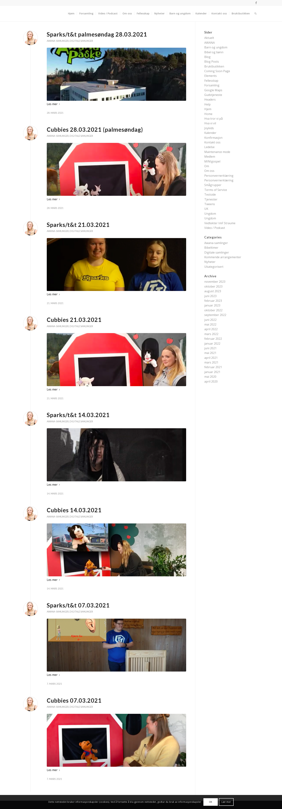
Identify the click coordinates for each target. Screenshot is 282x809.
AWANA (209, 43)
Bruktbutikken (214, 66)
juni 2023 (210, 296)
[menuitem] (71, 13)
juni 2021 (210, 348)
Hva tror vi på (213, 119)
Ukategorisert (213, 267)
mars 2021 (211, 362)
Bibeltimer (211, 248)
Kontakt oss (212, 142)
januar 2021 (212, 372)
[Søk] (255, 13)
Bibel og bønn (213, 52)
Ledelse (209, 147)
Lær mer (226, 801)
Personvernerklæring (218, 176)
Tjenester (210, 199)
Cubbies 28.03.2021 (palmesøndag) (95, 129)
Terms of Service (215, 190)
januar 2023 (212, 305)
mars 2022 (211, 334)
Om (206, 166)
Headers (210, 99)
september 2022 (215, 315)
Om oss (209, 171)
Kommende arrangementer (222, 257)
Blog (207, 57)
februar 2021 (213, 367)
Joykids (209, 128)
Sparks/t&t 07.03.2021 (78, 605)
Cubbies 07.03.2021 (74, 700)
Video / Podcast (214, 228)
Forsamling (211, 85)
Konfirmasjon (213, 138)
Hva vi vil (210, 123)
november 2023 (214, 282)
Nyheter (209, 262)
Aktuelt (209, 38)
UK (206, 209)
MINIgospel (212, 161)
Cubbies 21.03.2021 (74, 319)
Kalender (210, 133)
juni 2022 (210, 320)
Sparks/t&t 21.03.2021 (78, 224)
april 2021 (211, 358)
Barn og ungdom (215, 47)
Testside (210, 194)
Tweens (209, 204)
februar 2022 (213, 339)
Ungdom (210, 214)
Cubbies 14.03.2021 (74, 510)
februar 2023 (213, 301)
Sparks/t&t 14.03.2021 (78, 414)
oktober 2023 (213, 286)
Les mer (54, 104)
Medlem (209, 157)
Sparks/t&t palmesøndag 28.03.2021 (97, 34)
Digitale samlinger (81, 40)
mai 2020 (210, 377)
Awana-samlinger (58, 40)
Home (208, 114)
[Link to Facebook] (256, 2)
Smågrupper (212, 185)
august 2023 (212, 291)
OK (210, 801)
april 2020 (211, 381)
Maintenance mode (217, 152)
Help (207, 104)
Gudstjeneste (213, 95)
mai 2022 (210, 324)
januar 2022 (212, 343)
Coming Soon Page (217, 71)
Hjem (207, 109)
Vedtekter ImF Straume (219, 223)
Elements (210, 76)
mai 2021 (210, 353)
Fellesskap (211, 81)
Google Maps (213, 90)
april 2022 (211, 329)
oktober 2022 (213, 310)
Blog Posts (211, 62)
